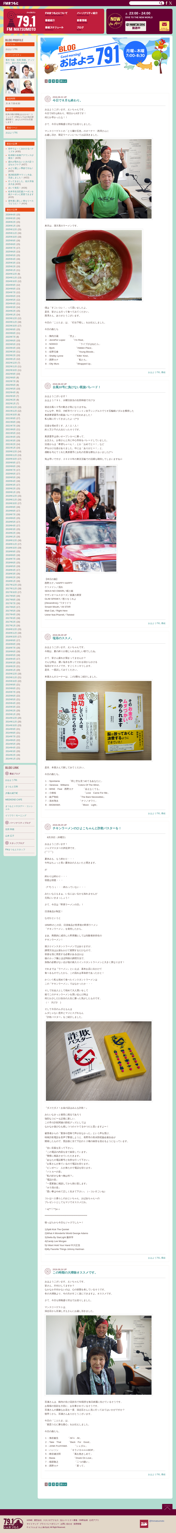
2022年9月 (11, 374)
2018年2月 (11, 577)
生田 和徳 (21, 60)
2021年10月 (11, 414)
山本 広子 (9, 836)
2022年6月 (11, 385)
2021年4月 (11, 437)
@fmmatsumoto (156, 1521)
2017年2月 (11, 622)
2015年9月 (11, 684)
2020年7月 (11, 470)
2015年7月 (11, 692)
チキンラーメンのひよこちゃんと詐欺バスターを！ (87, 828)
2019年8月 (11, 511)
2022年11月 (11, 366)
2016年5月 (11, 655)
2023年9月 (11, 329)
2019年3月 (11, 529)
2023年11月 (11, 322)
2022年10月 (11, 370)
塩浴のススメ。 (63, 638)
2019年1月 (11, 536)
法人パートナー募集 (68, 1520)
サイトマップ (32, 1524)
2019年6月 (11, 518)
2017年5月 (11, 611)
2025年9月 (11, 240)
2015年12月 (11, 673)
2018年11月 (11, 544)
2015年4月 (11, 703)
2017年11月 (11, 588)
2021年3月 (11, 440)
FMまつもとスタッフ (15, 849)
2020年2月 (11, 488)
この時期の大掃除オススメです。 (75, 1272)
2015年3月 (11, 707)
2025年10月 (11, 237)
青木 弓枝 (10, 60)
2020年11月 (11, 455)
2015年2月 (11, 710)
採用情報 (77, 1524)
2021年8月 (11, 422)
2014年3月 (11, 751)
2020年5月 (11, 477)
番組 (163, 372)
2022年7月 (11, 381)
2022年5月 (11, 388)
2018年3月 (11, 573)
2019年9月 (11, 507)
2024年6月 (11, 296)
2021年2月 (11, 444)
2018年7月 (11, 559)
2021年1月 (11, 448)
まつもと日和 (11, 786)
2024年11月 (11, 277)
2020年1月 (11, 492)
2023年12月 (11, 318)
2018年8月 (11, 555)
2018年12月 (11, 540)
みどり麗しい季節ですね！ (21, 168)
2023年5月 (11, 344)
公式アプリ (94, 1520)
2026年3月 (11, 218)
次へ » (63, 81)
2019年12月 (11, 496)
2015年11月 (11, 677)
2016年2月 (11, 666)
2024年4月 (11, 303)
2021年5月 (11, 433)
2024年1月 (11, 314)
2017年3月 (11, 618)
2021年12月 (11, 407)
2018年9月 (11, 551)
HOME (30, 1520)
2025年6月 (11, 251)
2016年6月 (11, 651)
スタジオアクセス (51, 1520)
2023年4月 (11, 348)
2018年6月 (11, 562)
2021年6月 (11, 429)
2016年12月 (11, 629)
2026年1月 (11, 226)
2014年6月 (11, 740)
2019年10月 (11, 503)
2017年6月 (11, 607)
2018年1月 (11, 581)
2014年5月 (11, 744)
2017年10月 (11, 592)
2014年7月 (11, 736)
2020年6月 (11, 473)
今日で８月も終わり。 (68, 100)
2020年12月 (11, 451)
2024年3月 (11, 307)
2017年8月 (11, 599)
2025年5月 (11, 255)
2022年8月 (11, 377)
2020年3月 (11, 485)
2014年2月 (11, 755)
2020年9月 (11, 462)
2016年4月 (11, 659)
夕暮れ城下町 (11, 793)
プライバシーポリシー (49, 1524)
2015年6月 (11, 696)
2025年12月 (11, 229)
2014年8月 (11, 733)
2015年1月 (11, 714)
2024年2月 (11, 311)
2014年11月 (11, 721)
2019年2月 (11, 533)
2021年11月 (11, 411)
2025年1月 (11, 270)
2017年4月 (11, 614)
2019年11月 (11, 499)
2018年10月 (11, 548)
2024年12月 (11, 274)
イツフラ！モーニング (15, 815)
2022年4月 (11, 392)
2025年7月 (11, 248)
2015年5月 (11, 699)
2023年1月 (11, 359)
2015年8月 (11, 688)
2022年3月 (11, 396)
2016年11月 (11, 633)
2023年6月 (11, 340)
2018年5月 (11, 566)
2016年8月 (11, 644)
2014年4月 (11, 747)
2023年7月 (11, 337)
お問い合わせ (66, 1524)
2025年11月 (11, 233)
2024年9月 (11, 285)
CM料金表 (83, 1520)
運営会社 (38, 1520)
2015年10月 (11, 681)
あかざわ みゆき (19, 63)
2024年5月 (11, 300)
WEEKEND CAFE (13, 799)
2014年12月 (11, 718)
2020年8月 (11, 466)
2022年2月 (11, 400)
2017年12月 (11, 585)
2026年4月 (11, 214)
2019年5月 (11, 522)
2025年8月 (11, 244)
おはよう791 (154, 372)
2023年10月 (11, 326)
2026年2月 (11, 222)
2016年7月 (11, 648)
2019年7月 (11, 514)
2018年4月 (11, 570)
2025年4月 (11, 259)
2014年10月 (11, 725)
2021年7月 (11, 426)
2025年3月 (11, 263)
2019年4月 (11, 525)
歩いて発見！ (14, 188)
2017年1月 (11, 625)
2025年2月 (11, 266)
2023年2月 (11, 355)
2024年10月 (11, 281)
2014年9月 (11, 729)
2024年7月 (11, 292)
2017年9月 (11, 596)
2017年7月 (11, 603)
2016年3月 (11, 662)
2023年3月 (11, 351)
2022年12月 (11, 363)
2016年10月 (11, 636)
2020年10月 (11, 459)
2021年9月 (11, 418)
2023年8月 (11, 333)
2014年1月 (11, 759)
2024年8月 (11, 288)
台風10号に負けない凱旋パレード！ (77, 387)
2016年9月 (11, 640)
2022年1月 (11, 403)
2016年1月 (11, 670)
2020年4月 (11, 481)
